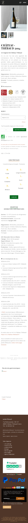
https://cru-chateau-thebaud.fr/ (10, 334)
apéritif (3, 357)
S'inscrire (7, 507)
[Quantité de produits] (6, 129)
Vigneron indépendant (9, 454)
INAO (3, 312)
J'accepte (20, 498)
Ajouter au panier (20, 129)
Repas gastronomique (21, 358)
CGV (4, 434)
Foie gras (18, 357)
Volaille (14, 359)
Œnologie (6, 449)
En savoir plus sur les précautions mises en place (13, 144)
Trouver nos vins (8, 445)
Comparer (14, 197)
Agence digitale (6, 436)
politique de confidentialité (17, 432)
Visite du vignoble (8, 450)
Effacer (23, 122)
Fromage (25, 357)
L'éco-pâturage (7, 444)
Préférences (7, 498)
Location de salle (8, 447)
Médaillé (4, 358)
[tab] (14, 207)
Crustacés (10, 357)
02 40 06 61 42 (10, 426)
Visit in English (7, 452)
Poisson (10, 358)
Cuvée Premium (14, 355)
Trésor (4, 399)
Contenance (5, 114)
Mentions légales (6, 432)
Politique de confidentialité (16, 503)
